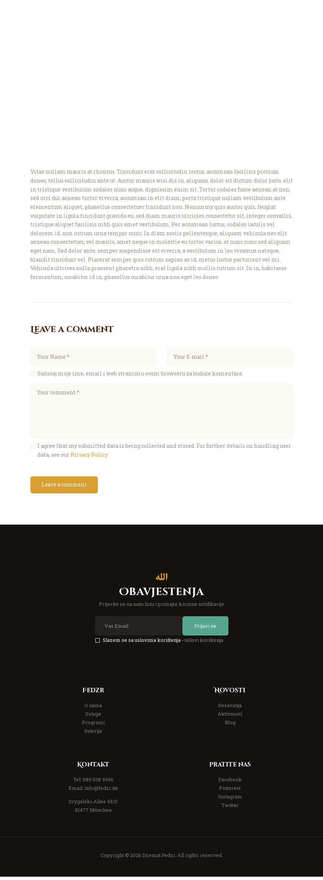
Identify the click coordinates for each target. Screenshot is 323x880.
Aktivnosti (230, 717)
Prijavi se (203, 628)
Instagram (230, 800)
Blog (230, 725)
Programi (93, 725)
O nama (93, 708)
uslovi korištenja (204, 643)
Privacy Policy (89, 456)
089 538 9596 (98, 782)
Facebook (230, 782)
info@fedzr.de (101, 791)
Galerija (93, 734)
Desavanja (230, 708)
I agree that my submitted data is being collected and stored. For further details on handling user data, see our (164, 452)
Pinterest (230, 791)
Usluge (93, 717)
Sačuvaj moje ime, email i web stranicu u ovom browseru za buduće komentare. (140, 374)
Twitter (230, 808)
